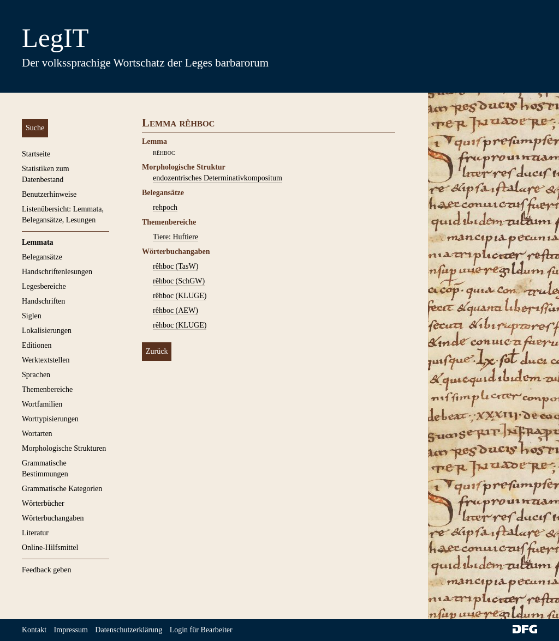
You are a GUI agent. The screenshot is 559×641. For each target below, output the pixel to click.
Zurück (157, 351)
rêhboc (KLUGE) (179, 296)
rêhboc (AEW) (175, 310)
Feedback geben (47, 570)
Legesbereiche (44, 286)
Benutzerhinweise (49, 194)
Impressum (71, 630)
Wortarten (37, 434)
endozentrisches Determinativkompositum (217, 178)
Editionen (36, 345)
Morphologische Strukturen (64, 448)
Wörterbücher (43, 503)
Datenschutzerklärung (128, 630)
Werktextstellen (46, 360)
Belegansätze (42, 257)
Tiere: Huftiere (175, 237)
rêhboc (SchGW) (179, 281)
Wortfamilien (42, 404)
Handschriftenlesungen (57, 272)
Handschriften (43, 301)
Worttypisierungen (50, 419)
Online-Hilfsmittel (50, 547)
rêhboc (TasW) (175, 266)
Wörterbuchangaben (53, 518)
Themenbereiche (47, 389)
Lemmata (37, 242)
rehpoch (165, 207)
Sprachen (36, 375)
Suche (35, 128)
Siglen (31, 316)
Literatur (35, 533)
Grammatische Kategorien (62, 489)
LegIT (55, 38)
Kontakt (34, 630)
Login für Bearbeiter (201, 630)
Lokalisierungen (47, 330)
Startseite (36, 154)
